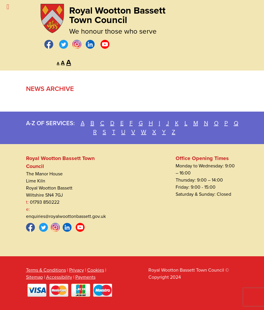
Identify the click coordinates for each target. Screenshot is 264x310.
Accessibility (59, 277)
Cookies (95, 270)
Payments (85, 277)
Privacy (76, 270)
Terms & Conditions (46, 270)
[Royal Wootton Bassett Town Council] (52, 17)
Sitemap (34, 277)
